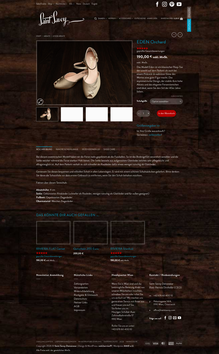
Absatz (47, 36)
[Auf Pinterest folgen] (171, 5)
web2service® (105, 346)
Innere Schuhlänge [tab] (67, 149)
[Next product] (174, 34)
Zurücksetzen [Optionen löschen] (177, 96)
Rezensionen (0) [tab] (91, 149)
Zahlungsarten (81, 284)
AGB (76, 306)
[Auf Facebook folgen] (157, 5)
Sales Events (41, 3)
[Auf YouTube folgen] (179, 5)
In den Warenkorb (166, 113)
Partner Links (80, 302)
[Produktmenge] (143, 113)
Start (38, 36)
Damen (102, 18)
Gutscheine (140, 18)
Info (71, 3)
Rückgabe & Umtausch (86, 295)
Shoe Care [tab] (109, 149)
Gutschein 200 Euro (86, 249)
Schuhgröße (142, 101)
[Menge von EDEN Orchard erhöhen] (148, 113)
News (78, 3)
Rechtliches (61, 3)
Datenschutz (80, 299)
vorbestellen (155, 135)
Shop (51, 3)
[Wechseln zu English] (94, 4)
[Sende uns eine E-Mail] (174, 318)
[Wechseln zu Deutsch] (189, 25)
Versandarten (81, 287)
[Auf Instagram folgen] (164, 5)
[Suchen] (95, 18)
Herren (112, 18)
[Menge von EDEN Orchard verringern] (138, 113)
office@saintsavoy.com (164, 310)
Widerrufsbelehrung (84, 291)
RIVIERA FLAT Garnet (50, 249)
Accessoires (126, 18)
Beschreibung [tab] (44, 149)
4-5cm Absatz (59, 36)
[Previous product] (180, 34)
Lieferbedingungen (65, 341)
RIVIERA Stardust (121, 249)
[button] (152, 18)
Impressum (79, 310)
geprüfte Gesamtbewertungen (151, 51)
